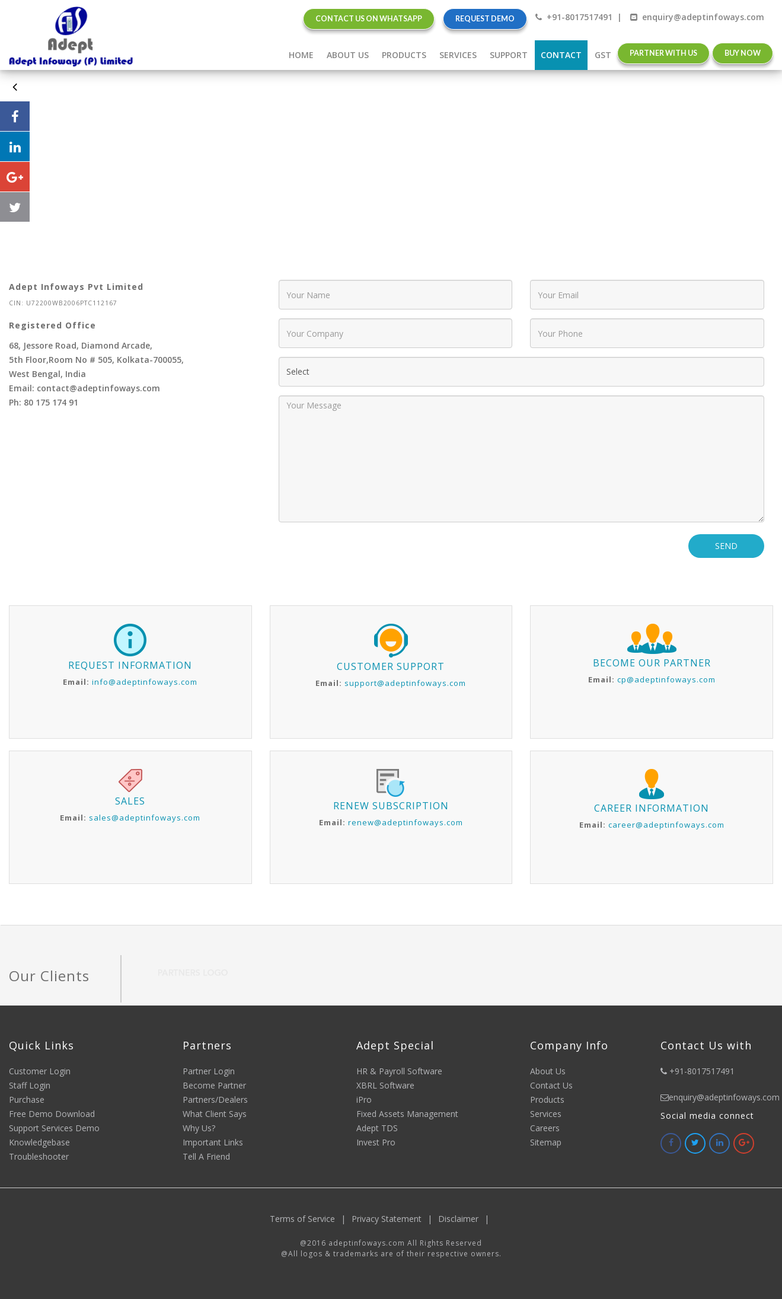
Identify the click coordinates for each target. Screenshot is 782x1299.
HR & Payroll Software (399, 1071)
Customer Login (40, 1071)
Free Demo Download (52, 1113)
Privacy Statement (395, 1218)
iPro (364, 1099)
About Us (548, 1071)
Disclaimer (466, 1218)
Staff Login (29, 1085)
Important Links (213, 1142)
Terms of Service (311, 1218)
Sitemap (545, 1142)
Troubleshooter (39, 1156)
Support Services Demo (54, 1128)
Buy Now (742, 53)
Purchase (26, 1099)
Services (458, 54)
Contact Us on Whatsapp (368, 18)
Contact (561, 54)
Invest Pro (375, 1142)
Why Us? (199, 1128)
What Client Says (215, 1113)
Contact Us (551, 1085)
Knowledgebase (39, 1142)
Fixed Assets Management (407, 1113)
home (301, 54)
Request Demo (485, 18)
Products (404, 54)
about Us (348, 54)
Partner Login (209, 1071)
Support (509, 54)
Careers (545, 1128)
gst (603, 54)
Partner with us (663, 53)
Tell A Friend (206, 1156)
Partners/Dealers (215, 1099)
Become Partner (214, 1085)
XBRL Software (385, 1085)
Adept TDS (377, 1128)
